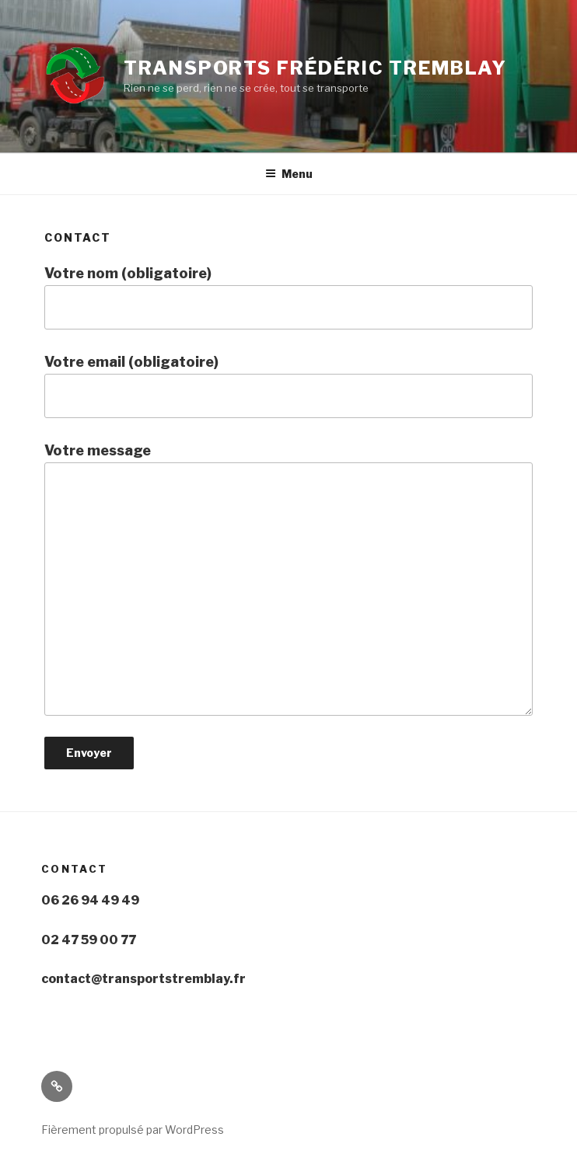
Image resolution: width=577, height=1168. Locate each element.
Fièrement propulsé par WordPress (132, 1129)
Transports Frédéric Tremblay (315, 68)
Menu (289, 173)
